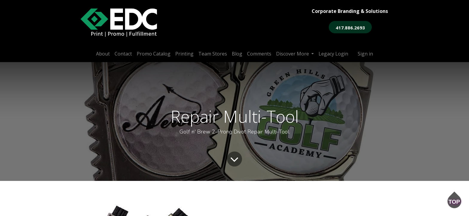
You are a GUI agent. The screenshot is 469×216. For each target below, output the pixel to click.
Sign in (365, 53)
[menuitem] (103, 54)
